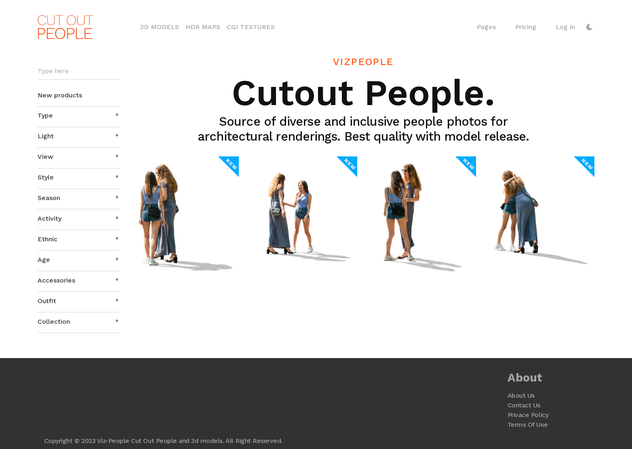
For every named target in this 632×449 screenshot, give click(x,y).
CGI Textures (251, 27)
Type (45, 115)
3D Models (161, 26)
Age (44, 259)
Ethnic (47, 239)
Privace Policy (528, 415)
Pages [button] (486, 27)
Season (49, 198)
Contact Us (524, 405)
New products (60, 95)
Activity (49, 218)
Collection (54, 321)
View (45, 156)
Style (46, 177)
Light (46, 136)
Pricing (525, 27)
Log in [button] (565, 27)
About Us (521, 395)
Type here (53, 71)
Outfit (47, 301)
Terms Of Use (528, 424)
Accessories (56, 280)
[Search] (79, 71)
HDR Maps (202, 27)
